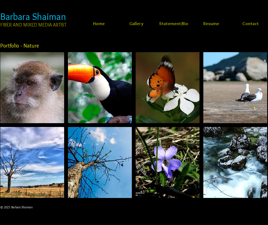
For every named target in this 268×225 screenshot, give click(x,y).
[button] (32, 87)
